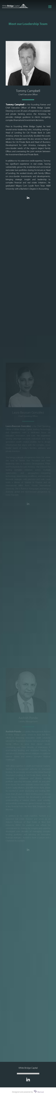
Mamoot (38, 1092)
